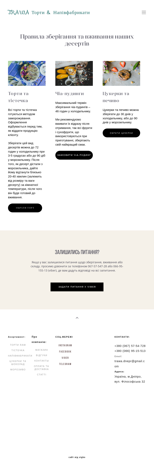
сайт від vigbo (77, 457)
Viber (65, 357)
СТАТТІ (41, 374)
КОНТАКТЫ (41, 361)
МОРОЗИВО (18, 369)
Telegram (65, 364)
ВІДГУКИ (41, 355)
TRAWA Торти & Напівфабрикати (49, 12)
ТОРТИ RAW (18, 345)
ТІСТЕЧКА (18, 350)
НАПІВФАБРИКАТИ (20, 356)
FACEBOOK (65, 351)
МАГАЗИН (41, 350)
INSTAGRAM (65, 345)
